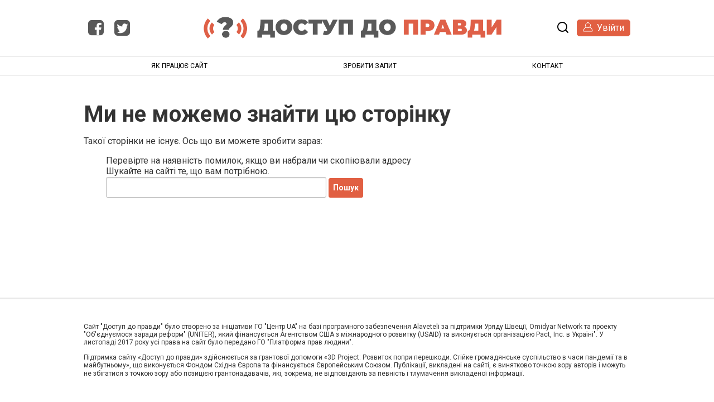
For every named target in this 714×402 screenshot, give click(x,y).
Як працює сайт (179, 66)
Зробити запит (370, 66)
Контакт (547, 66)
